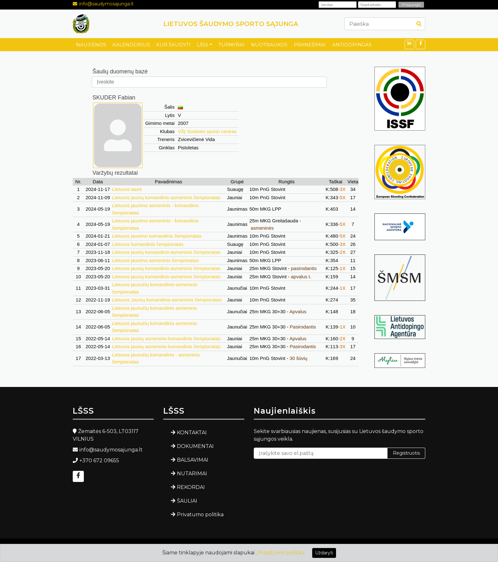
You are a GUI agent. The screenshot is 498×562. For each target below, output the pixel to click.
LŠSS (202, 45)
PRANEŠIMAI (310, 45)
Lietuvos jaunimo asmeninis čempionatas (155, 260)
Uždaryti (324, 553)
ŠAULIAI (187, 501)
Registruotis (406, 453)
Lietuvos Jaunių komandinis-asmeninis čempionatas (167, 299)
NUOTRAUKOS (269, 45)
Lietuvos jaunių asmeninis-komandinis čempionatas (166, 338)
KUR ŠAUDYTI (173, 45)
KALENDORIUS (131, 45)
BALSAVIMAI (192, 460)
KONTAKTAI (192, 433)
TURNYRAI (232, 45)
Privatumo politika (200, 514)
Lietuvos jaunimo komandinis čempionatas (156, 236)
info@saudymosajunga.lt (106, 4)
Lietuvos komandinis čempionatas (147, 244)
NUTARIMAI (192, 474)
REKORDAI (191, 487)
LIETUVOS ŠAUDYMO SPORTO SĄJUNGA (230, 24)
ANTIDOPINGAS (352, 45)
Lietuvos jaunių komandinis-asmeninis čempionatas (166, 197)
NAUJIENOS (91, 45)
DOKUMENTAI (195, 446)
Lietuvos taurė (127, 189)
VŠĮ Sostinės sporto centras (207, 131)
